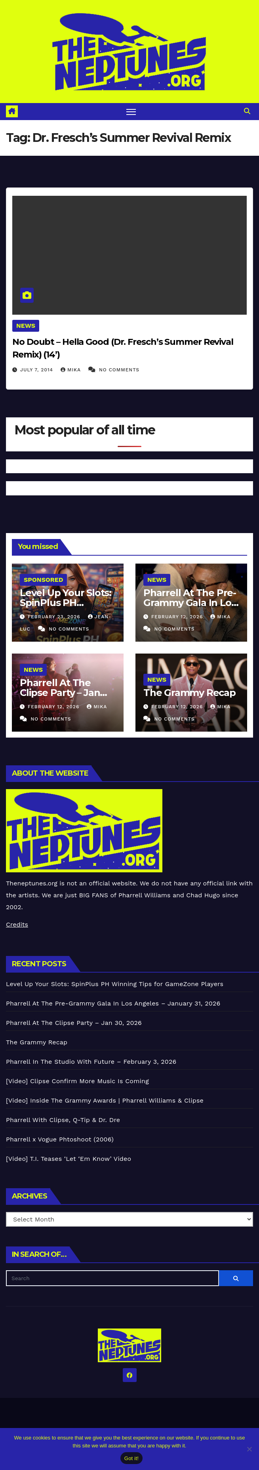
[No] (249, 1449)
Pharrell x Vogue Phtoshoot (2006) (60, 1139)
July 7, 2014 (37, 370)
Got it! (131, 1458)
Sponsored (43, 579)
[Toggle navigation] (131, 111)
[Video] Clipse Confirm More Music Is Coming (77, 1081)
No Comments (119, 370)
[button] (247, 111)
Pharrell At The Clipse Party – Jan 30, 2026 (60, 692)
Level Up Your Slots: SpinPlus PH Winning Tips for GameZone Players (114, 984)
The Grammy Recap (189, 692)
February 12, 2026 (178, 616)
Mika (72, 370)
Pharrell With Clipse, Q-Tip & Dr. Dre (63, 1120)
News (25, 325)
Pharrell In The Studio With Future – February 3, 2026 (91, 1061)
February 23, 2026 (55, 616)
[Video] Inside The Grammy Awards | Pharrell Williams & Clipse (105, 1100)
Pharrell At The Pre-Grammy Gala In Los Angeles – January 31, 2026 (113, 1003)
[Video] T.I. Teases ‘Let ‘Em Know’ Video (68, 1158)
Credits (17, 924)
